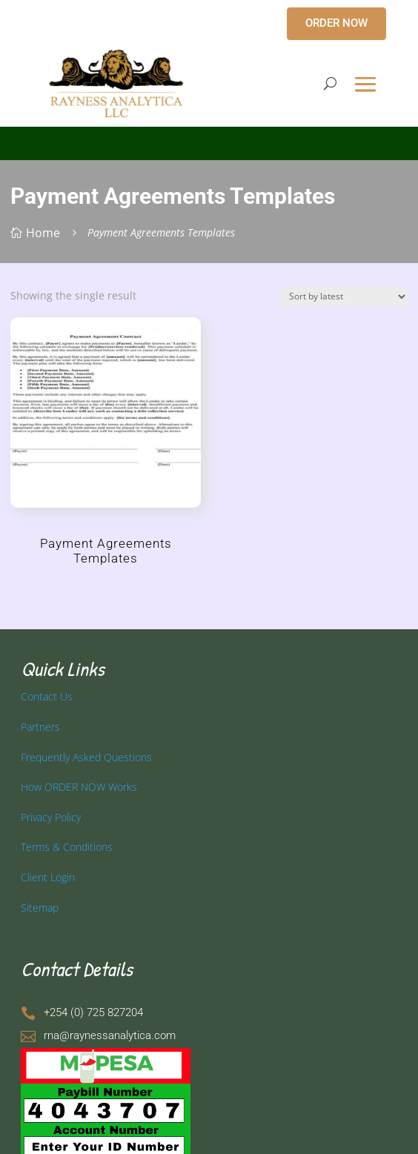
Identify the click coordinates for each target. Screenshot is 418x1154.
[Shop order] (344, 297)
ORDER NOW (336, 23)
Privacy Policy (51, 817)
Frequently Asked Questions (86, 757)
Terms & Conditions (67, 847)
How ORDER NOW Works (79, 787)
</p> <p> (209, 141)
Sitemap (40, 908)
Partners (40, 727)
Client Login (48, 877)
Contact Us (47, 696)
